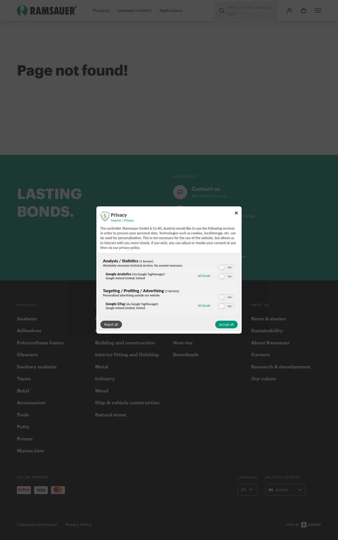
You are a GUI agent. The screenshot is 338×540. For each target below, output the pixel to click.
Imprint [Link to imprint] (116, 220)
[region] (169, 285)
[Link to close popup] (236, 214)
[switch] (226, 267)
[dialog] (169, 270)
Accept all (226, 324)
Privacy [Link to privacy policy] (129, 220)
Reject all (111, 324)
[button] (221, 267)
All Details (204, 276)
